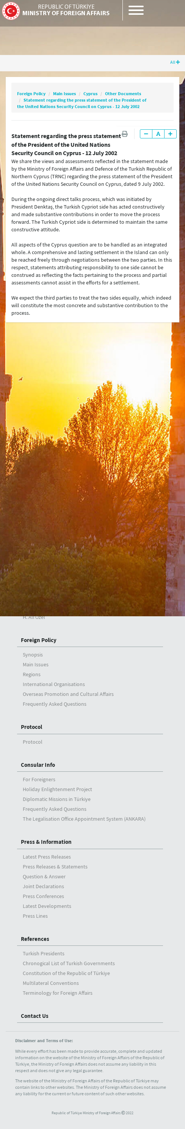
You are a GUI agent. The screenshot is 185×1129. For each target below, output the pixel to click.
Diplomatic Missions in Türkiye (57, 799)
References (35, 938)
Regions (32, 674)
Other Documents (123, 93)
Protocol (31, 726)
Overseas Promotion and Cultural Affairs (68, 694)
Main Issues (64, 93)
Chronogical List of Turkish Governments (69, 963)
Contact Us (35, 1015)
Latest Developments (47, 906)
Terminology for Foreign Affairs (57, 992)
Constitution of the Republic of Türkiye (66, 973)
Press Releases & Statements (55, 866)
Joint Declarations (43, 886)
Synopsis (33, 654)
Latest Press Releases (47, 856)
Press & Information (46, 841)
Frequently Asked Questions (54, 703)
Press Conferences (43, 896)
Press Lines (35, 915)
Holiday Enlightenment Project (57, 789)
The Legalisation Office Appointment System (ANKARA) (84, 818)
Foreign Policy (31, 93)
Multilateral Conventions (51, 983)
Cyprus (90, 93)
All (175, 62)
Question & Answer (44, 876)
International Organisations (54, 684)
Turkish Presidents (43, 953)
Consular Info (38, 764)
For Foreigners (39, 779)
